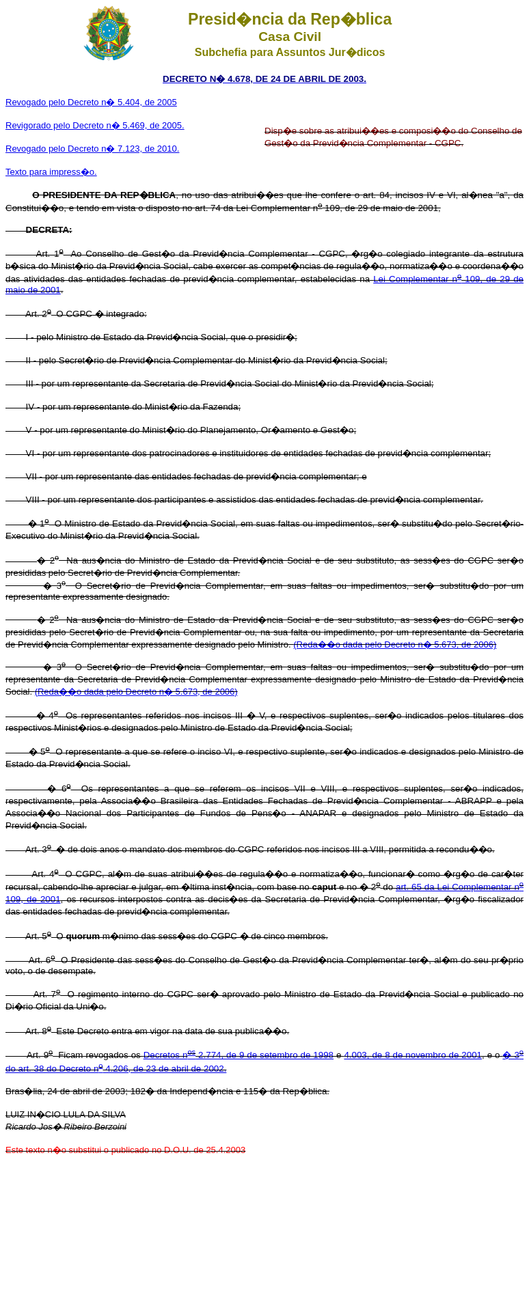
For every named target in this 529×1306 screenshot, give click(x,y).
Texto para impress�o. (51, 172)
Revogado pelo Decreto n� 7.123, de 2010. (92, 148)
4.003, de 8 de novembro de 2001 (413, 1055)
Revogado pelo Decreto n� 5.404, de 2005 (91, 102)
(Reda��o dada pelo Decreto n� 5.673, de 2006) (394, 644)
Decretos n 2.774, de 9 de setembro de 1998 (239, 1055)
